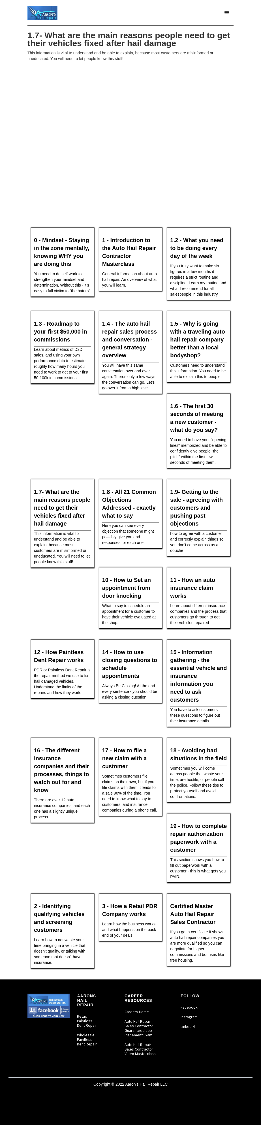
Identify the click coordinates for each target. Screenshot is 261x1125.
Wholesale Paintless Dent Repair (87, 1039)
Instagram (189, 1017)
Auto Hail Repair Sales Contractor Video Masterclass (140, 1049)
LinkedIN (188, 1026)
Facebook (189, 1007)
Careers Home (137, 1011)
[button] (227, 13)
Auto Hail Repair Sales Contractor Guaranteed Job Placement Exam (139, 1028)
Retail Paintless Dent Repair (87, 1021)
